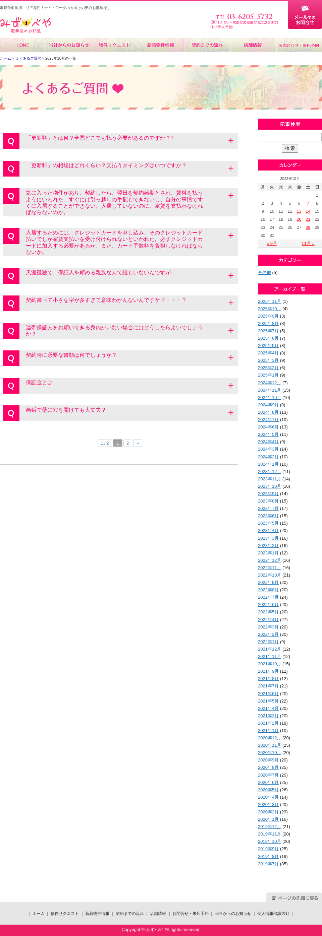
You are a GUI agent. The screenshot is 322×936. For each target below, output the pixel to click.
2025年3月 (268, 360)
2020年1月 (268, 819)
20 (299, 219)
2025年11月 (269, 301)
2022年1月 (268, 641)
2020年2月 (268, 811)
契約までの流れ (207, 45)
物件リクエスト (115, 45)
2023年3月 (268, 538)
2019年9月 (268, 848)
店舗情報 (253, 45)
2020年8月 (268, 767)
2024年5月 (268, 434)
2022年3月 (268, 626)
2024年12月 (269, 382)
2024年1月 (268, 464)
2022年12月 (269, 560)
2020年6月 (268, 782)
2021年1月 (268, 730)
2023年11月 (269, 478)
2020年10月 (269, 752)
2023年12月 (269, 471)
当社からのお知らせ (69, 45)
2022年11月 (269, 567)
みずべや (25, 25)
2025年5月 (268, 345)
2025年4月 (268, 352)
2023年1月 (268, 552)
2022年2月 (268, 634)
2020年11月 (269, 745)
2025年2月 (268, 367)
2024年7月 (268, 419)
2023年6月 (268, 515)
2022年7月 (268, 597)
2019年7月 (268, 863)
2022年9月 (268, 582)
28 (308, 227)
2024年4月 (268, 441)
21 (308, 219)
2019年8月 (268, 856)
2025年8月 (268, 323)
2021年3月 (268, 715)
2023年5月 (268, 523)
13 (299, 211)
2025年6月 (268, 338)
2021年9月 (268, 671)
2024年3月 (268, 449)
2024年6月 (268, 426)
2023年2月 (268, 545)
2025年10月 (269, 308)
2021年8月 (268, 678)
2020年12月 (269, 737)
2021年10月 (269, 663)
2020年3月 (268, 804)
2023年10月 (269, 486)
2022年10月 (269, 575)
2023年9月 (268, 493)
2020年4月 (268, 797)
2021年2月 (268, 723)
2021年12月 (269, 649)
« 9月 (272, 243)
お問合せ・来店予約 (299, 45)
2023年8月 (268, 501)
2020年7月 (268, 775)
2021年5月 (268, 701)
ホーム (23, 45)
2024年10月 (269, 397)
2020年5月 (268, 789)
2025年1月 (268, 375)
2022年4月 (268, 619)
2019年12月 (269, 826)
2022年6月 (268, 604)
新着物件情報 (161, 45)
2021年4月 (268, 708)
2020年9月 (268, 759)
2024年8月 (268, 412)
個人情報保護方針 (273, 913)
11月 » (308, 243)
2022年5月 (268, 611)
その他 (264, 272)
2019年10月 (269, 841)
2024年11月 (269, 390)
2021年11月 (269, 656)
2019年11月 (269, 834)
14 (308, 211)
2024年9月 (268, 404)
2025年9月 (268, 316)
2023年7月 (268, 508)
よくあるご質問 (28, 58)
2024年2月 (268, 456)
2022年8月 (268, 589)
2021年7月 (268, 685)
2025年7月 (268, 330)
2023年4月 (268, 530)
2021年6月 (268, 693)
